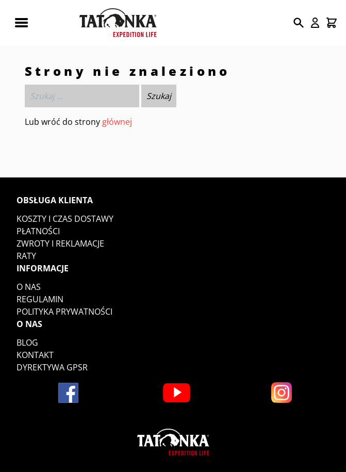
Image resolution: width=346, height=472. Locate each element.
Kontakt (35, 355)
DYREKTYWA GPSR (52, 367)
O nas (29, 286)
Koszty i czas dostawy (65, 218)
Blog (27, 342)
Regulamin (40, 299)
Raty (26, 256)
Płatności (38, 231)
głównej (117, 121)
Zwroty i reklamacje (60, 243)
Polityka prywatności (64, 311)
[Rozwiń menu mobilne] (21, 23)
